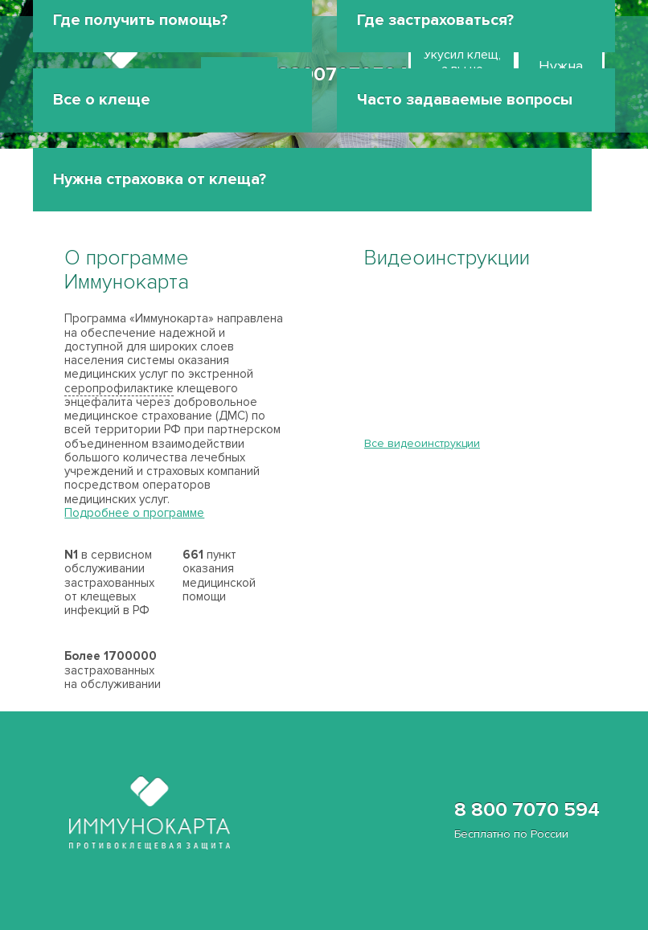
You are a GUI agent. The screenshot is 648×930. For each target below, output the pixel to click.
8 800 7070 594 (527, 820)
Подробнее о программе (134, 513)
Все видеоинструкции (422, 443)
